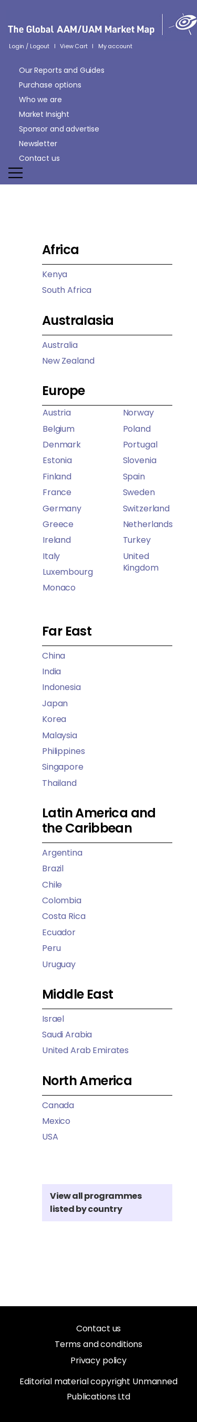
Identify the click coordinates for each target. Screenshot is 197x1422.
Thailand (59, 783)
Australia (60, 345)
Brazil (53, 868)
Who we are (40, 99)
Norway (138, 413)
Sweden (139, 492)
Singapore (63, 767)
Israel (53, 1019)
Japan (55, 703)
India (51, 671)
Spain (134, 477)
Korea (54, 719)
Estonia (57, 460)
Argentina (62, 853)
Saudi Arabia (67, 1035)
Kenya (54, 274)
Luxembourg (68, 572)
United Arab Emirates (85, 1050)
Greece (58, 524)
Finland (57, 477)
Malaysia (59, 735)
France (57, 492)
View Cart (74, 46)
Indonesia (61, 687)
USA (50, 1137)
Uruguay (59, 964)
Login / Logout (29, 46)
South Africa (66, 290)
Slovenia (140, 460)
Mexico (56, 1121)
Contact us (39, 158)
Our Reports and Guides (62, 70)
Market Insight (44, 114)
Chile (52, 885)
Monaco (59, 588)
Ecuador (59, 932)
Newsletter (38, 143)
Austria (57, 413)
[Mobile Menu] (96, 173)
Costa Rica (64, 916)
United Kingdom (141, 562)
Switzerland (146, 508)
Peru (51, 948)
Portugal (140, 445)
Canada (58, 1105)
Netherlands (148, 524)
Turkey (137, 540)
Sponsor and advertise (59, 129)
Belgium (59, 429)
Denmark (62, 445)
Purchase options (50, 85)
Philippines (63, 751)
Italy (51, 556)
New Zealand (68, 361)
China (53, 656)
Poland (137, 429)
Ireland (57, 540)
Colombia (61, 900)
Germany (62, 508)
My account (115, 46)
